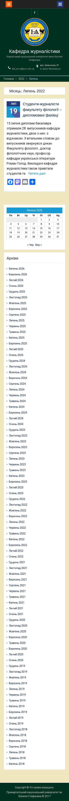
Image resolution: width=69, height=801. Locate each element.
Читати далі (37, 173)
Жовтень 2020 (17, 631)
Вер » (38, 244)
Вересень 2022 (18, 516)
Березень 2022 (18, 545)
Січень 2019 (16, 723)
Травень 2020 (17, 642)
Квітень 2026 (16, 268)
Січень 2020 (16, 660)
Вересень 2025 (18, 308)
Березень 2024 (18, 412)
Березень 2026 (18, 274)
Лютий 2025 (16, 349)
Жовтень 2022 (17, 510)
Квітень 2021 (16, 602)
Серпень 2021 (17, 585)
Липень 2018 (16, 752)
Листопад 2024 (18, 366)
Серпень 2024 (17, 383)
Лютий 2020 (16, 654)
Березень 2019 (18, 712)
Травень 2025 (17, 331)
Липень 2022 (16, 522)
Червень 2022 (17, 527)
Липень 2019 (16, 689)
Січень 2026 (16, 285)
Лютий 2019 (16, 717)
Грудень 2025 (17, 291)
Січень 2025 (16, 355)
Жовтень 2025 (17, 303)
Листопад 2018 (18, 729)
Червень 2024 (17, 395)
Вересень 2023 (18, 447)
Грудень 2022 (17, 498)
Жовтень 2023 (17, 441)
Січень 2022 (16, 556)
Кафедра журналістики (34, 51)
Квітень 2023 (16, 475)
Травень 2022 (17, 533)
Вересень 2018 (18, 740)
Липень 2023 (16, 458)
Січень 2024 (16, 424)
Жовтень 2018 (17, 735)
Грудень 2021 (17, 562)
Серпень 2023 (17, 452)
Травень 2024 (17, 401)
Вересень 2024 (18, 378)
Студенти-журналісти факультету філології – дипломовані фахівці (42, 109)
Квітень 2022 (16, 539)
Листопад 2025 (18, 297)
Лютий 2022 (16, 550)
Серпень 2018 (17, 746)
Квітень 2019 (16, 706)
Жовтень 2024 (17, 372)
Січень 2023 (16, 493)
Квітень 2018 (16, 763)
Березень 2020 (18, 648)
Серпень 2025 (17, 314)
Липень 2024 (16, 389)
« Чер (30, 244)
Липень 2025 (16, 320)
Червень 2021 (17, 591)
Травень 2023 (17, 470)
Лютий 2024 (16, 418)
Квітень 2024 (16, 406)
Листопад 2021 (18, 568)
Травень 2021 (17, 596)
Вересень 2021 (18, 579)
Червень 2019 (17, 694)
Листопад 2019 (18, 671)
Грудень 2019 (17, 665)
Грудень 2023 (17, 429)
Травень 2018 (17, 758)
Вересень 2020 (18, 637)
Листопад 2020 (18, 625)
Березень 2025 (18, 343)
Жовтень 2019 (17, 677)
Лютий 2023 (16, 487)
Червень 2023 (17, 464)
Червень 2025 (17, 326)
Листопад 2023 (18, 435)
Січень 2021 (16, 614)
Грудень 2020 (17, 619)
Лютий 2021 (16, 608)
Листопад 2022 (18, 504)
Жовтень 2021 (17, 573)
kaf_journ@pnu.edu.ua (23, 69)
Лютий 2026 (16, 280)
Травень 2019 (17, 700)
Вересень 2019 (18, 683)
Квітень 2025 (16, 337)
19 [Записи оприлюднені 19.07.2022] (18, 232)
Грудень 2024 (17, 360)
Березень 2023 (18, 481)
